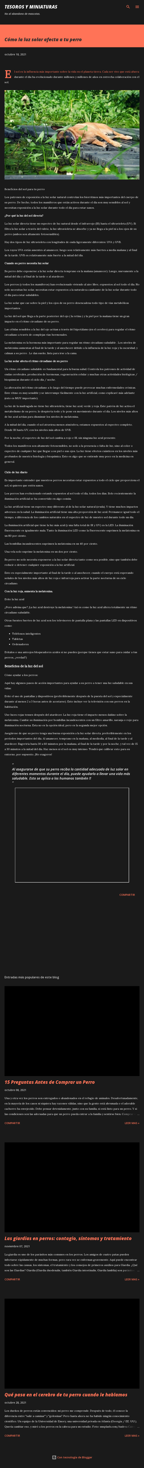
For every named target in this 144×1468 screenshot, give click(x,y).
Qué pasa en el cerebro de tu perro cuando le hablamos (66, 1394)
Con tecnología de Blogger (72, 1457)
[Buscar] (128, 7)
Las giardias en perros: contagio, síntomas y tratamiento (68, 1238)
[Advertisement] (72, 936)
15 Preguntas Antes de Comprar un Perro (50, 1082)
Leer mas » (132, 1123)
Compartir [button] (127, 895)
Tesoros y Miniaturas (31, 7)
